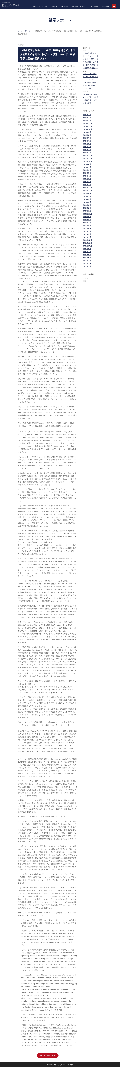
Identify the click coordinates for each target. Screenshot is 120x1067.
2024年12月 (87, 155)
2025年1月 (87, 153)
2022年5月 (87, 225)
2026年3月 (87, 115)
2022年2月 (87, 234)
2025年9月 (87, 132)
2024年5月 (87, 173)
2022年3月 (87, 231)
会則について (86, 6)
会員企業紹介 (105, 6)
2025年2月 (87, 150)
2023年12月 (87, 188)
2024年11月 (87, 158)
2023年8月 (87, 193)
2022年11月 (87, 214)
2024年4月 (87, 176)
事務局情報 (75, 6)
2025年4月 (87, 147)
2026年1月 (87, 120)
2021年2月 (87, 263)
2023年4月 (87, 202)
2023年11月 (87, 190)
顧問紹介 (95, 6)
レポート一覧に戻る (48, 1055)
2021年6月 (87, 255)
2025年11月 (87, 126)
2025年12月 (87, 123)
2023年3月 (87, 205)
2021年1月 (87, 266)
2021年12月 (87, 240)
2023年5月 (87, 199)
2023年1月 (87, 211)
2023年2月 (87, 208)
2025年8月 (87, 135)
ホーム (20, 31)
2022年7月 (87, 223)
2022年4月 (87, 228)
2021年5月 (87, 257)
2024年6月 (87, 170)
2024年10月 (87, 161)
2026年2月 (87, 118)
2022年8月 (87, 220)
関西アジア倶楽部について (40, 6)
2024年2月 (87, 182)
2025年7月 (87, 138)
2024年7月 (87, 167)
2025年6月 (87, 141)
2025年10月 (87, 129)
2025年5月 (87, 144)
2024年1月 (87, 185)
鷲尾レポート (64, 6)
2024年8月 (87, 164)
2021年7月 (87, 252)
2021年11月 (87, 243)
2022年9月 (87, 217)
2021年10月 (87, 246)
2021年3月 (87, 260)
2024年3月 (87, 179)
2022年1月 (87, 237)
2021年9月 (87, 249)
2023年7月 (87, 196)
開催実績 (54, 6)
